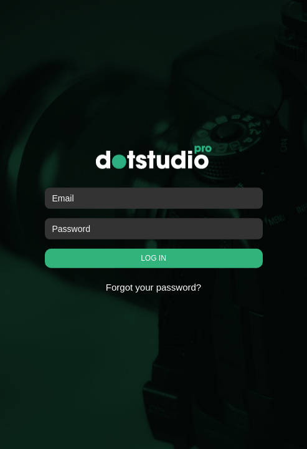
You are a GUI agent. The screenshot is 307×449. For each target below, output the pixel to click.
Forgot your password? (153, 287)
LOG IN (153, 258)
